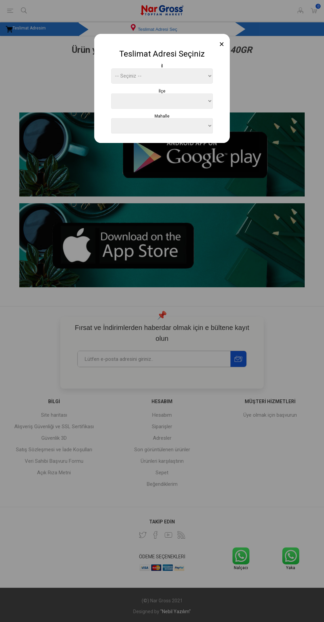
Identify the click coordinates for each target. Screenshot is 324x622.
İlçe (162, 91)
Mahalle (162, 115)
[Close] (222, 44)
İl (162, 66)
